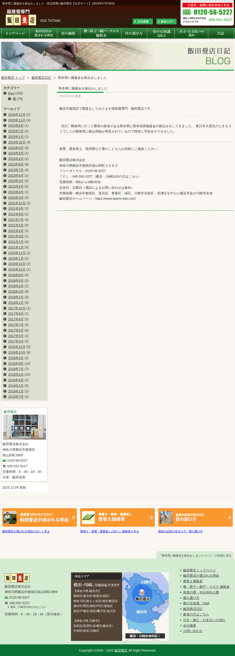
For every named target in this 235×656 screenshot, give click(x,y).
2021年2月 (16, 242)
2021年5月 (16, 225)
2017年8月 (16, 319)
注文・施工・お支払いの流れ (204, 620)
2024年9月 (16, 148)
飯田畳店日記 (41, 78)
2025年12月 (17, 114)
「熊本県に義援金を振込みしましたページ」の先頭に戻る (195, 555)
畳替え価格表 (193, 581)
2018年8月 (16, 275)
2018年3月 (16, 297)
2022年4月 (16, 192)
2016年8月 (16, 363)
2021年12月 (17, 203)
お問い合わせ (193, 631)
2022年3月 (16, 197)
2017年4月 (16, 341)
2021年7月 (16, 220)
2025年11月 (17, 120)
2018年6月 (16, 280)
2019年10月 (17, 264)
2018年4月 (16, 291)
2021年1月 (16, 247)
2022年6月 (16, 186)
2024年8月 (16, 153)
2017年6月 (16, 330)
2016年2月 (16, 386)
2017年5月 (16, 336)
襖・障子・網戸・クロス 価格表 (206, 587)
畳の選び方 (191, 598)
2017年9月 (16, 313)
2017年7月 (16, 325)
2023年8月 (16, 164)
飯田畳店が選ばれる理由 (201, 575)
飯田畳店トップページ (199, 570)
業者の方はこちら (196, 614)
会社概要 (189, 625)
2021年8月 (16, 214)
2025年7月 (16, 131)
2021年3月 (16, 236)
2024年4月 (16, 159)
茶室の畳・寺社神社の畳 (201, 592)
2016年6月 (16, 374)
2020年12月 (17, 253)
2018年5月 (16, 286)
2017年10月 (17, 308)
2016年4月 (16, 380)
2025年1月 (16, 137)
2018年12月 (17, 269)
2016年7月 (16, 369)
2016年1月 (16, 391)
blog (11, 93)
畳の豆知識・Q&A (196, 603)
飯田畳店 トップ (13, 78)
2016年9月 (16, 358)
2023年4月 (16, 181)
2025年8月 (16, 125)
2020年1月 (16, 258)
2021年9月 (16, 208)
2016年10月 (17, 352)
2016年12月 (17, 347)
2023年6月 (16, 175)
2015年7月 (16, 396)
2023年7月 (16, 170)
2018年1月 (16, 303)
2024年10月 (17, 142)
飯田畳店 (121, 650)
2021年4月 (16, 231)
